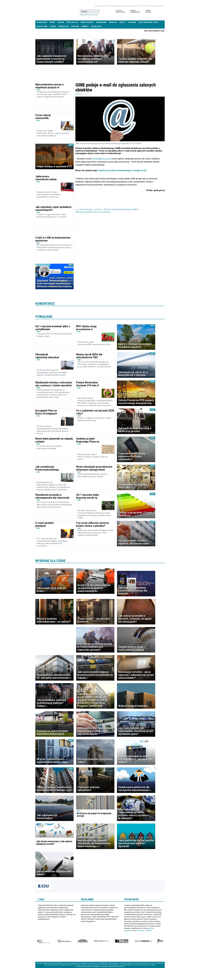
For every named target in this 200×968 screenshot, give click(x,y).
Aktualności (42, 22)
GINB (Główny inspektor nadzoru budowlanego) (93, 212)
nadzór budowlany (86, 209)
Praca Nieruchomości (124, 31)
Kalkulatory (96, 26)
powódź (98, 209)
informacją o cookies (143, 931)
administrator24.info (54, 11)
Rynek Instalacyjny (121, 941)
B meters (75, 26)
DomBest (85, 26)
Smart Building (87, 22)
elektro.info (64, 941)
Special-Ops (82, 941)
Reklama (162, 6)
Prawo (52, 22)
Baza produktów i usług (148, 22)
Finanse (60, 22)
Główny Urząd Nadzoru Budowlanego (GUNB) (121, 209)
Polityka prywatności (143, 6)
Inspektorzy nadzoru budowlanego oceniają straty (122, 170)
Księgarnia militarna (160, 941)
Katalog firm (42, 26)
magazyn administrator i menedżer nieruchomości (111, 6)
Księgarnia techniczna (143, 941)
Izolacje (101, 941)
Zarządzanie (101, 22)
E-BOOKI (53, 26)
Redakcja (155, 6)
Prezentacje (63, 26)
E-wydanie (132, 22)
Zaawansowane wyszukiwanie (89, 14)
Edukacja (113, 22)
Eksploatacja (72, 22)
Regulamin (131, 6)
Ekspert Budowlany (43, 941)
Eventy (122, 22)
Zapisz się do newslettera (154, 31)
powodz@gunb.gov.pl (101, 158)
